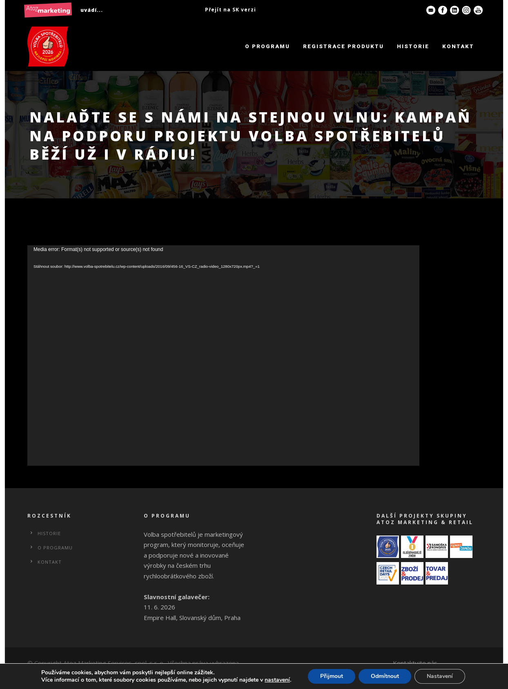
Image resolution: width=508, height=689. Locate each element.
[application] (223, 355)
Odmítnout (385, 676)
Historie (413, 46)
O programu (267, 46)
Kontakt (458, 46)
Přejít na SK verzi (230, 9)
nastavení (277, 680)
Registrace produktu (343, 46)
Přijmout (331, 676)
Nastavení (440, 676)
